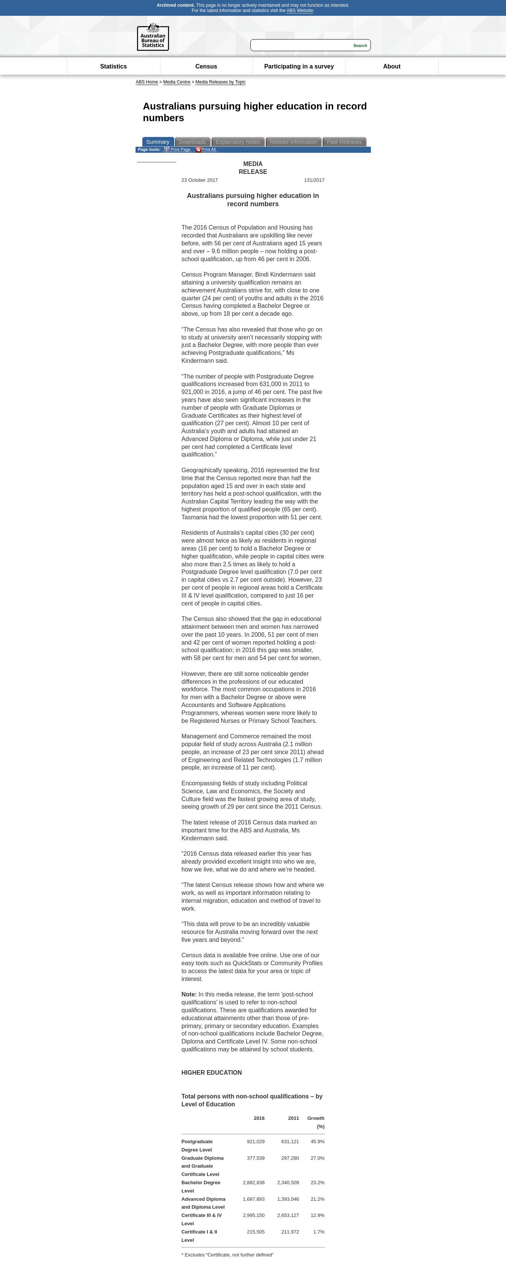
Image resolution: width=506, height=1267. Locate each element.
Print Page (177, 149)
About (392, 66)
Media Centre (177, 82)
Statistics (113, 66)
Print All (205, 149)
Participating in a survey (299, 66)
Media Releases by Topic (220, 82)
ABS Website (300, 10)
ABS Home (147, 82)
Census (206, 66)
